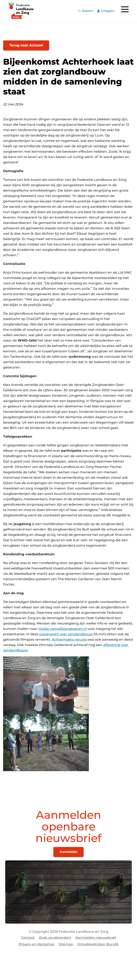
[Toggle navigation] (125, 9)
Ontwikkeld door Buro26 (98, 944)
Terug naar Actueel (26, 45)
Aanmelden (68, 852)
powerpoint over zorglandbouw (66, 634)
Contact (28, 938)
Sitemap (66, 944)
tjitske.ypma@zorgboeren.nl (62, 629)
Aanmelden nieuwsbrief (95, 938)
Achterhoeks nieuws (69, 639)
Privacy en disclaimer (37, 944)
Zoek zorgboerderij (55, 938)
